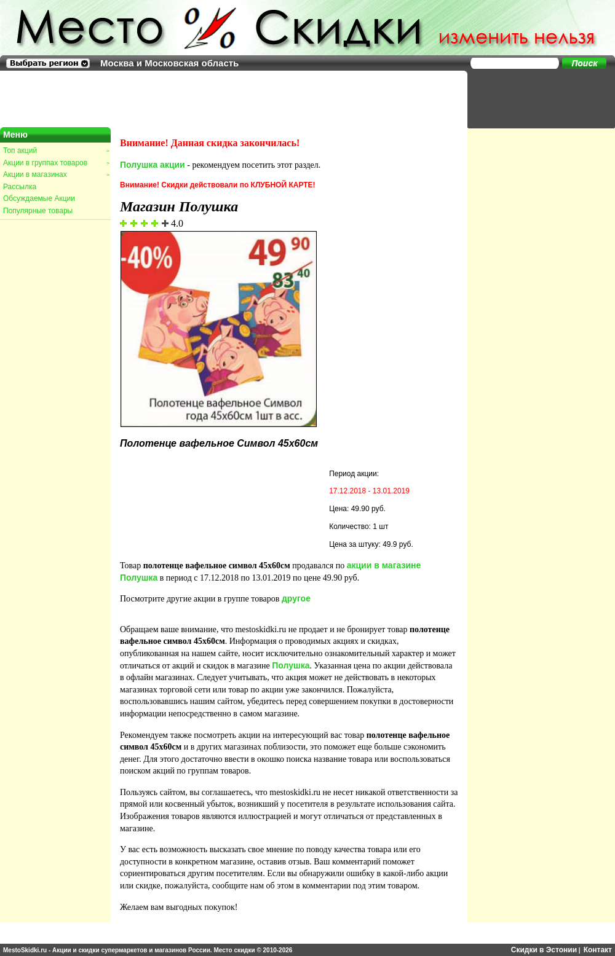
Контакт (598, 950)
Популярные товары (38, 210)
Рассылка (19, 186)
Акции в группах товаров (56, 163)
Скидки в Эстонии (544, 950)
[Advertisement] (535, 98)
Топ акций (56, 150)
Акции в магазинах (56, 174)
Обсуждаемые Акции (39, 198)
